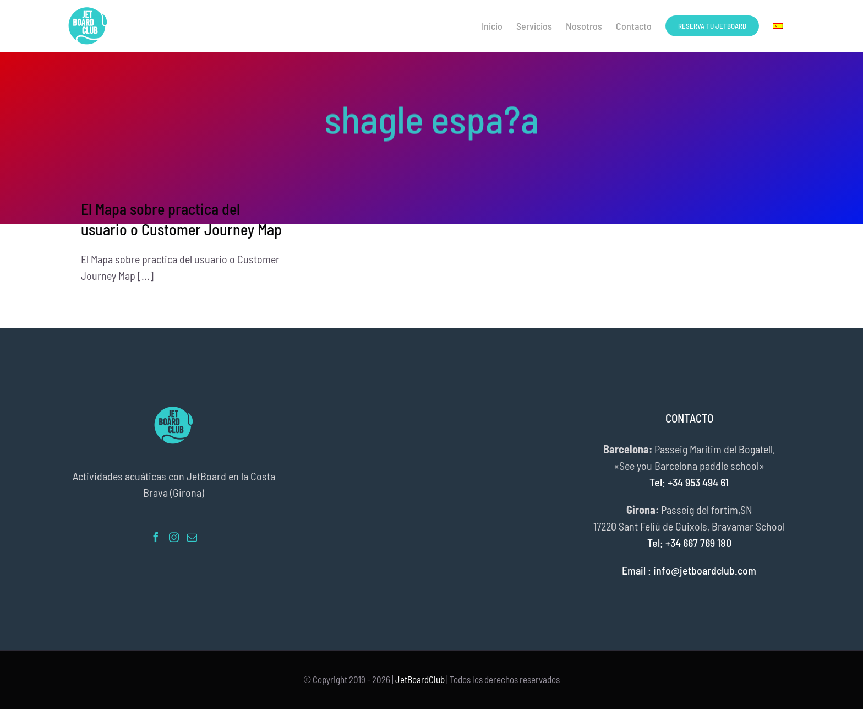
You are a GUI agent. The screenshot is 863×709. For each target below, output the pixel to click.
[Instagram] (174, 537)
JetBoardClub (420, 679)
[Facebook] (156, 537)
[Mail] (192, 537)
